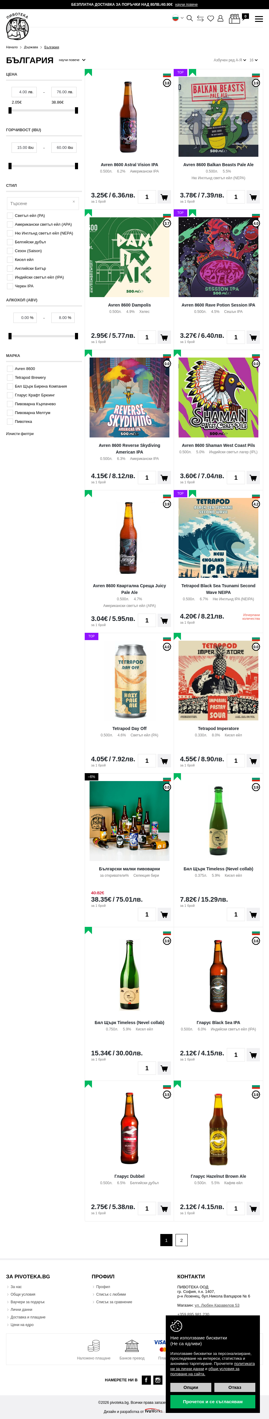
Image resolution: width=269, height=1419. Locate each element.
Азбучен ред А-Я (230, 60)
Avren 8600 (21, 369)
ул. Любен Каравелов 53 (217, 1305)
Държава (31, 47)
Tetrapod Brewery (26, 378)
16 (254, 60)
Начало (12, 47)
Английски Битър (26, 269)
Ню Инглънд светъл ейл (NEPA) (40, 233)
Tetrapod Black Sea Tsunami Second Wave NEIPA (219, 589)
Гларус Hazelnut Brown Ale (218, 1176)
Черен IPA (20, 286)
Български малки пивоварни (129, 868)
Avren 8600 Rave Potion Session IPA (218, 305)
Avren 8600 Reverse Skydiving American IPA (129, 448)
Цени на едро (22, 1325)
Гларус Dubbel (129, 1176)
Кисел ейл (20, 260)
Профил (103, 1287)
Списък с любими (111, 1294)
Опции (190, 1387)
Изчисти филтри (20, 434)
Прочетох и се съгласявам (213, 1401)
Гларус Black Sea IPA (218, 1022)
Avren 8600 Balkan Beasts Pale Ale (218, 164)
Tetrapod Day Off (129, 728)
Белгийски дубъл (26, 242)
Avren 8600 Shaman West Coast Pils (218, 445)
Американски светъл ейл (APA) (39, 224)
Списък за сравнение (114, 1302)
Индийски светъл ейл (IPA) (35, 277)
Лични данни (21, 1310)
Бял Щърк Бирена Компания (37, 386)
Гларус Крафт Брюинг (31, 395)
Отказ (234, 1387)
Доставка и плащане (28, 1317)
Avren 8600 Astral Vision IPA (129, 164)
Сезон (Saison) (24, 251)
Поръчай (164, 197)
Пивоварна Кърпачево (31, 404)
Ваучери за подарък (28, 1302)
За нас (16, 1287)
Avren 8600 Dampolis (129, 305)
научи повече (186, 4)
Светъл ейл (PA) (26, 216)
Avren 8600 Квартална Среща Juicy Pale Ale (129, 589)
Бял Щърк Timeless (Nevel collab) (219, 868)
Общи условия (23, 1294)
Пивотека (19, 422)
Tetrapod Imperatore (218, 728)
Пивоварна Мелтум (28, 413)
